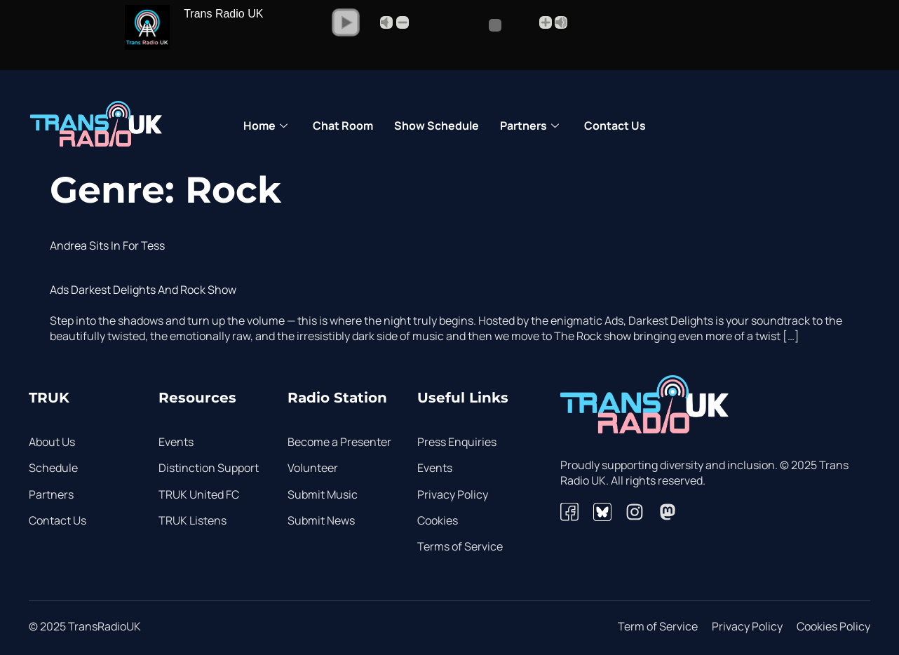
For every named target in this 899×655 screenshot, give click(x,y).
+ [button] (545, 22)
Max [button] (561, 22)
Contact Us (615, 125)
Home (265, 126)
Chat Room (343, 125)
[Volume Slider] (474, 25)
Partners (529, 126)
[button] (346, 22)
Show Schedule (436, 125)
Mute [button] (386, 22)
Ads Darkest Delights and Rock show (143, 289)
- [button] (402, 22)
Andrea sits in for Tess (107, 245)
